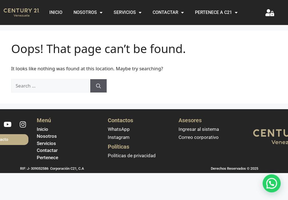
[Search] (98, 85)
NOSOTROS (88, 13)
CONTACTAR (168, 13)
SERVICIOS (127, 13)
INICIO (55, 12)
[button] (273, 188)
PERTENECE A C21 (216, 13)
